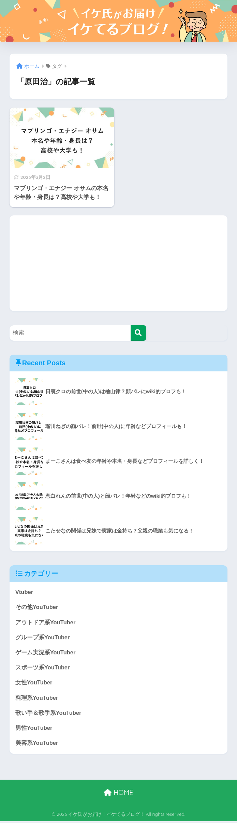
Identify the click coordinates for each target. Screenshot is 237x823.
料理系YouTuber (37, 699)
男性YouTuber (34, 729)
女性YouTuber (34, 683)
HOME (118, 794)
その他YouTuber (37, 607)
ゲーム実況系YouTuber (45, 653)
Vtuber (24, 592)
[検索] (138, 333)
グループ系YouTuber (42, 638)
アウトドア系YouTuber (45, 623)
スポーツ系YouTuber (42, 668)
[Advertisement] (118, 263)
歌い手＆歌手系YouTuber (48, 714)
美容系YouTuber (37, 744)
